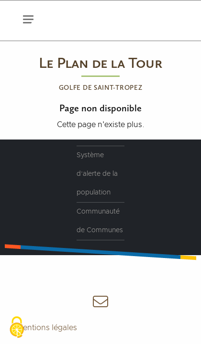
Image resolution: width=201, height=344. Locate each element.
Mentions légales (46, 328)
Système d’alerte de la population (97, 174)
